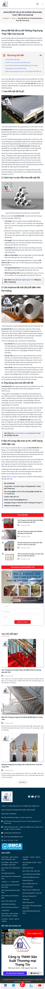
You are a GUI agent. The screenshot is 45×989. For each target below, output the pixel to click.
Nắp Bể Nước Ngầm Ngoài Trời (23, 280)
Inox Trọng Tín (13, 476)
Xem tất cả (22, 782)
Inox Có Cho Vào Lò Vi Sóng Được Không (26, 433)
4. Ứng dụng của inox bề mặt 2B (15, 68)
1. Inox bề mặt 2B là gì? (12, 59)
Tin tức (14, 18)
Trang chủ (6, 18)
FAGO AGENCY (26, 981)
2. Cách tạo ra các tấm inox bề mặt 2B (17, 62)
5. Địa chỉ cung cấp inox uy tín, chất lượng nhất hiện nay (23, 71)
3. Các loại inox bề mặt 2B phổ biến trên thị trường (21, 65)
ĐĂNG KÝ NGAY (22, 622)
